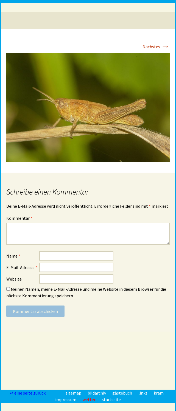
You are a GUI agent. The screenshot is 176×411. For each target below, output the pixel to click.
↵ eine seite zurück (28, 393)
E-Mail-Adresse (21, 267)
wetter (89, 399)
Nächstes (156, 46)
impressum (66, 399)
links (143, 393)
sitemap (74, 393)
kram (159, 393)
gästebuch (122, 393)
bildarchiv (97, 393)
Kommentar (19, 218)
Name (13, 256)
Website (14, 279)
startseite (111, 399)
